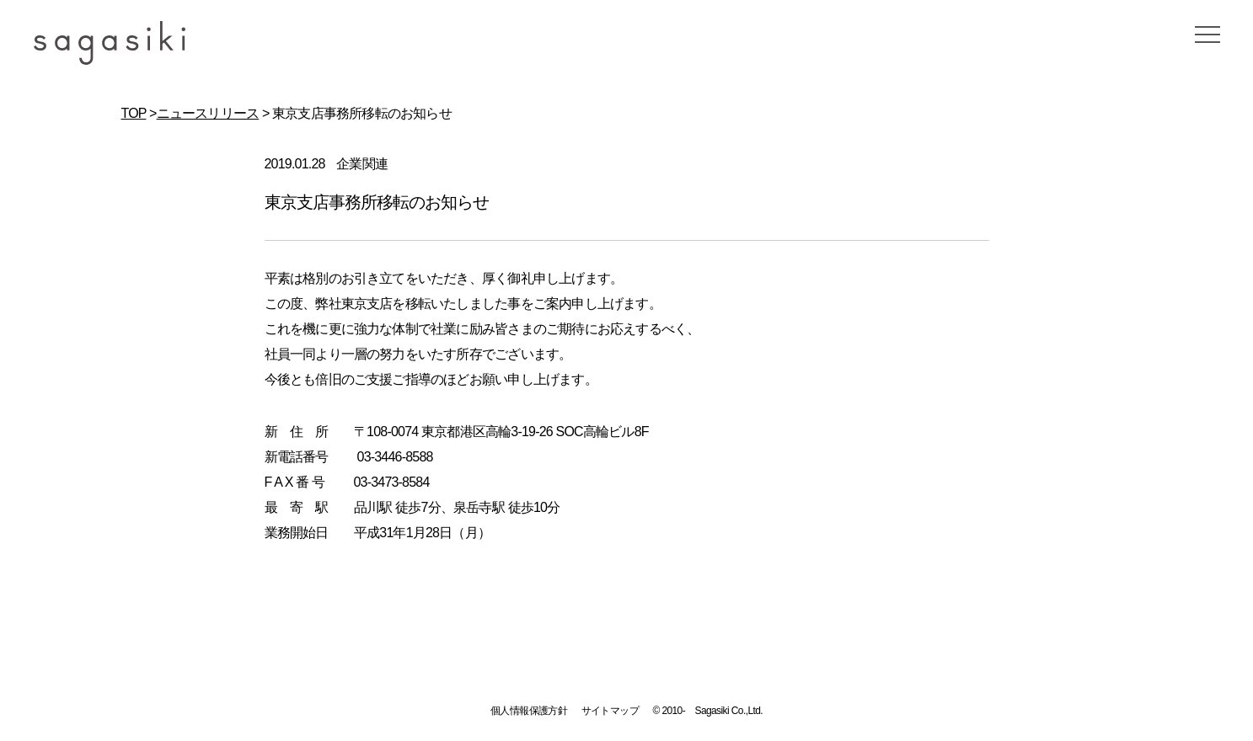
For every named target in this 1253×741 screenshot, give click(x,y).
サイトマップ (610, 711)
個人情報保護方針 (528, 711)
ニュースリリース (208, 113)
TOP (134, 113)
